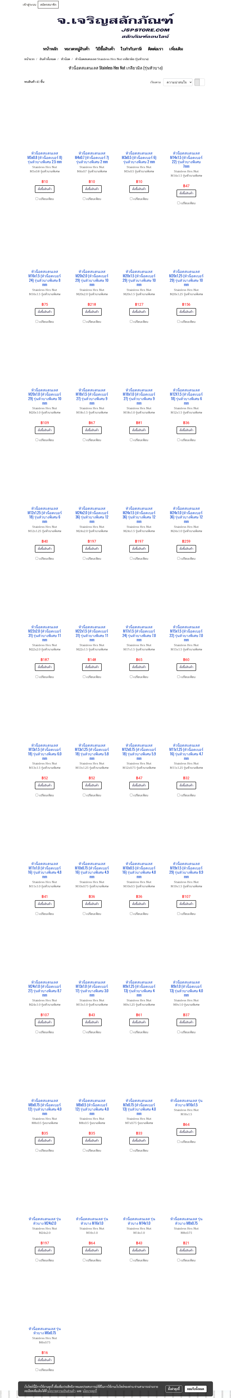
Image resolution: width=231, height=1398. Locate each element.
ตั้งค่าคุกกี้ (174, 1389)
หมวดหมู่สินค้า (76, 49)
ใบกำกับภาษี (131, 49)
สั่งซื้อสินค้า (45, 189)
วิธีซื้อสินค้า (105, 49)
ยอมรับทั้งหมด (195, 1389)
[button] (189, 49)
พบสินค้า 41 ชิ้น (34, 82)
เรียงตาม (156, 82)
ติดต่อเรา (155, 49)
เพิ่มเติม (176, 49)
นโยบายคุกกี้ (90, 1391)
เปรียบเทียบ (46, 199)
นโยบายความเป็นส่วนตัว (61, 1391)
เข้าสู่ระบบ (29, 4)
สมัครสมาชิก (48, 4)
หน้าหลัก (50, 49)
